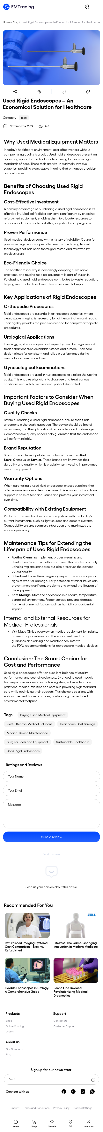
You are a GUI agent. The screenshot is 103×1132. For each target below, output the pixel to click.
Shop (34, 1126)
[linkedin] (73, 1091)
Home (16, 1126)
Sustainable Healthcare (72, 742)
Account (88, 1126)
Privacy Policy (61, 1107)
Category (9, 117)
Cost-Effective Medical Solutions (29, 724)
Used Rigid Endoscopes (23, 751)
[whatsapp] (92, 1091)
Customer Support (65, 1026)
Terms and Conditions (36, 1107)
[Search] (52, 1122)
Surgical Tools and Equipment (27, 742)
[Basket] (34, 1122)
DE (70, 1126)
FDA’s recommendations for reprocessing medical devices (57, 645)
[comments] (63, 91)
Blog (15, 22)
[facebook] (64, 1091)
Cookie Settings (82, 1107)
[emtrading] (18, 7)
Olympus (19, 459)
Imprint (15, 1107)
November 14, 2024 (21, 126)
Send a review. (52, 853)
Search (52, 1126)
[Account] (88, 1122)
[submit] (93, 1080)
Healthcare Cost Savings (77, 724)
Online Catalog (15, 1026)
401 (47, 126)
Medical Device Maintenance (27, 733)
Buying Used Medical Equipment (43, 715)
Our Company (14, 1048)
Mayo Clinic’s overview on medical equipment (50, 631)
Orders (10, 1031)
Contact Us (60, 1020)
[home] (15, 1122)
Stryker (36, 459)
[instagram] (83, 1091)
